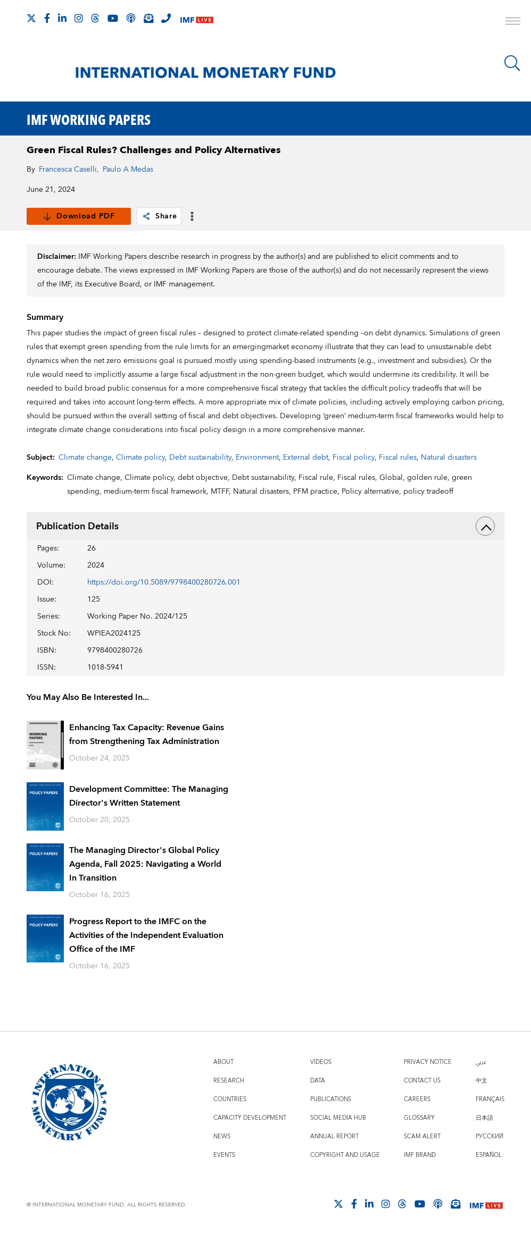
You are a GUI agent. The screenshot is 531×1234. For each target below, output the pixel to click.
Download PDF (78, 216)
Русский (489, 1136)
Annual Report (334, 1136)
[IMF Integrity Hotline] (166, 18)
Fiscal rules (398, 457)
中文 (481, 1081)
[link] (146, 216)
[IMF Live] (197, 19)
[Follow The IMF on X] (31, 18)
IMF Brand (420, 1155)
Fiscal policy (354, 457)
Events (224, 1155)
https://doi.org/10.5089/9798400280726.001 (163, 582)
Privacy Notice (428, 1062)
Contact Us (422, 1081)
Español (489, 1155)
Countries (229, 1099)
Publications (330, 1099)
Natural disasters (449, 457)
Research (228, 1081)
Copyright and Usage (345, 1155)
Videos (320, 1062)
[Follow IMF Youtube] (112, 18)
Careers (417, 1099)
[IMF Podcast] (131, 18)
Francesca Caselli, (69, 169)
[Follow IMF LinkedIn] (62, 18)
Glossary (419, 1118)
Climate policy (140, 457)
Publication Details (265, 526)
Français (490, 1099)
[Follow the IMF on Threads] (95, 18)
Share (159, 216)
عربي (481, 1062)
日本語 (484, 1118)
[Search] (512, 63)
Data (317, 1081)
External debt (305, 457)
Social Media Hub (338, 1118)
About (223, 1062)
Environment (257, 457)
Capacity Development (249, 1118)
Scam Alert (422, 1136)
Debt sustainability (200, 457)
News (221, 1136)
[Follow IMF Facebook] (47, 18)
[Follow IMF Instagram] (78, 18)
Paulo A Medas (128, 169)
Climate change (85, 457)
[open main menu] (512, 22)
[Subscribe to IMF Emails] (148, 18)
